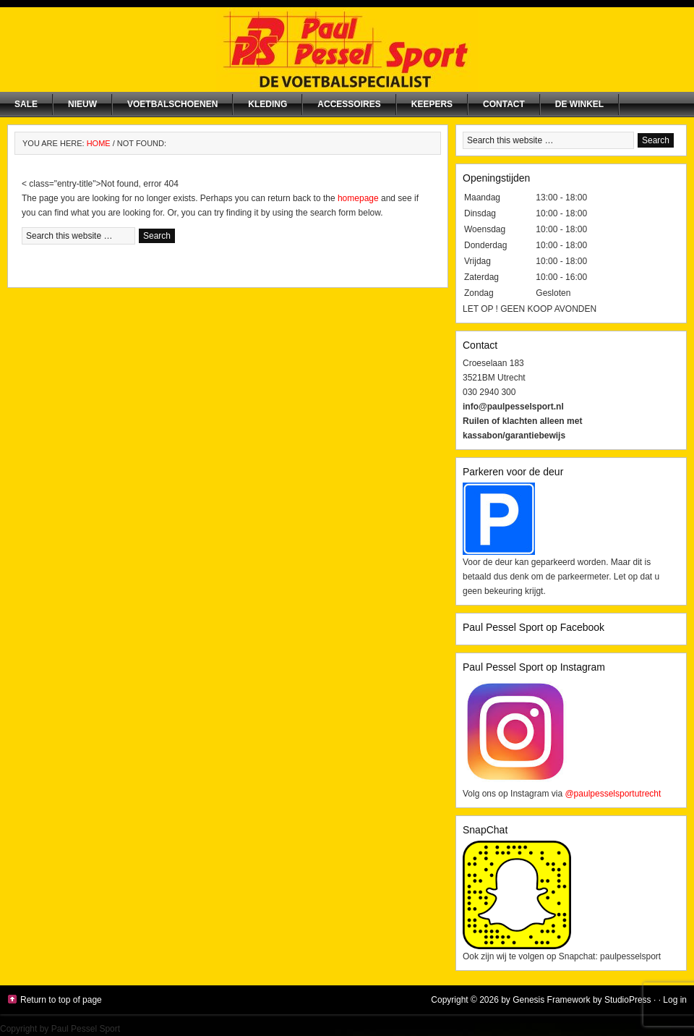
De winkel (579, 104)
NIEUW (82, 104)
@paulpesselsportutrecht (613, 794)
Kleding (267, 104)
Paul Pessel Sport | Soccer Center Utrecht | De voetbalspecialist (347, 49)
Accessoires (348, 104)
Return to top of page (61, 1000)
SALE (26, 104)
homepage (358, 198)
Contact (504, 104)
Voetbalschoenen (172, 104)
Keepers (432, 104)
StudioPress (627, 1000)
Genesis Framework (551, 1000)
